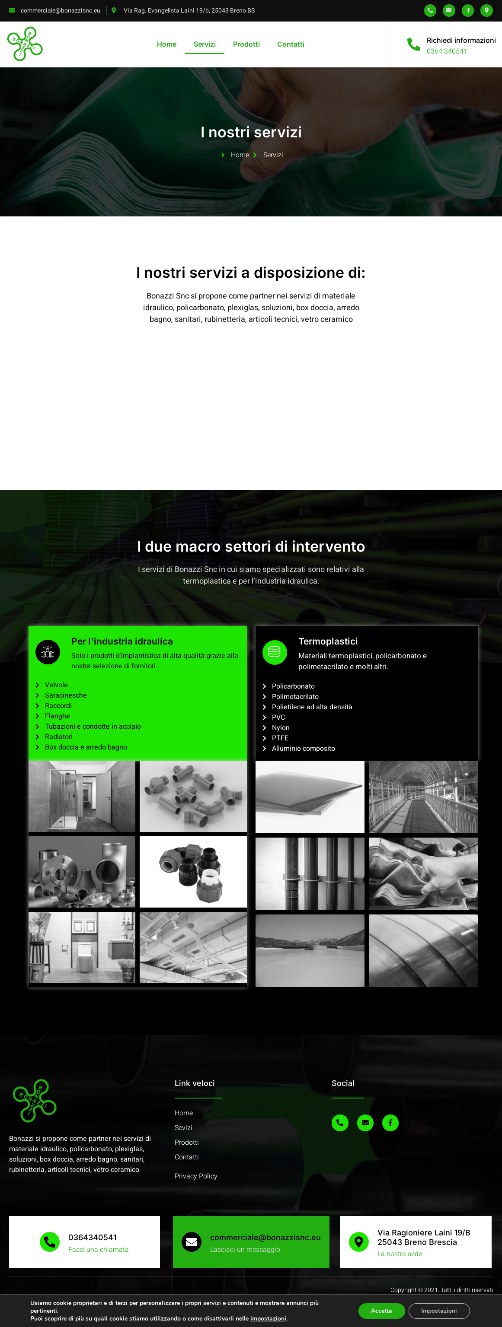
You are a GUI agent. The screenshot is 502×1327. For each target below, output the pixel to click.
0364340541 (92, 1237)
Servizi (205, 44)
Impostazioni (439, 1311)
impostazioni (268, 1319)
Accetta (381, 1311)
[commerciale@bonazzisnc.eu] (191, 1242)
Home (166, 44)
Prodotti (246, 44)
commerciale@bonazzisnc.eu (265, 1237)
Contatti (290, 44)
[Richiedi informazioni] (413, 44)
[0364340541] (50, 1242)
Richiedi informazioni (461, 40)
